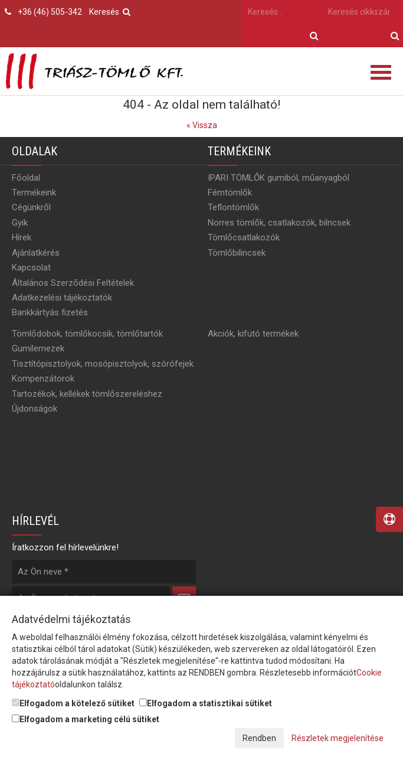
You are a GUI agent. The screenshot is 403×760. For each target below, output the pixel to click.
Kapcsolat (31, 267)
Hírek (21, 237)
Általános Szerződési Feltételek (73, 283)
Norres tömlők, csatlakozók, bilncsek (279, 222)
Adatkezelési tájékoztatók (62, 297)
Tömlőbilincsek (237, 252)
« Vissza (201, 125)
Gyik (20, 222)
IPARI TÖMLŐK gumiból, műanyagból (278, 177)
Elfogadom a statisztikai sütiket (205, 703)
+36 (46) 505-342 (50, 12)
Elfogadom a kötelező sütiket (73, 703)
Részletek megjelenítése (337, 738)
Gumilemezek (38, 348)
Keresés (109, 12)
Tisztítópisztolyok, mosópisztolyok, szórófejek (103, 363)
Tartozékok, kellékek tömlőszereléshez (87, 394)
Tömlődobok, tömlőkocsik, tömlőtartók (87, 333)
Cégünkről (31, 207)
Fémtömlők (230, 192)
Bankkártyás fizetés (50, 312)
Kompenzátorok (43, 378)
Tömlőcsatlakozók (244, 237)
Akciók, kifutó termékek (253, 333)
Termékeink (34, 192)
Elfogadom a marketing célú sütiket (85, 719)
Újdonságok (34, 408)
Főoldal (26, 177)
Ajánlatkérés (36, 252)
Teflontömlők (233, 207)
